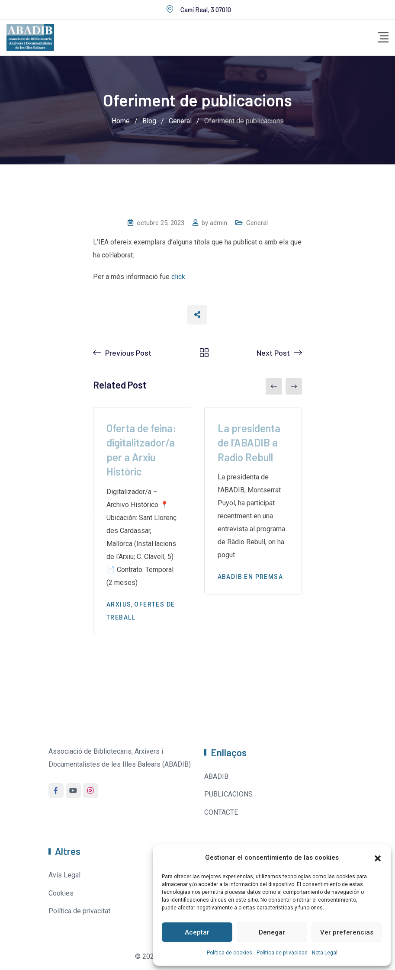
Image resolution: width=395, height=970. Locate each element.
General (257, 223)
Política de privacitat (79, 911)
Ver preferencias (346, 932)
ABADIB (216, 776)
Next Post (273, 352)
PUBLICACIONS (228, 794)
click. (178, 277)
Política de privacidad (282, 953)
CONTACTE (221, 812)
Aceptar (197, 932)
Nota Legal (324, 953)
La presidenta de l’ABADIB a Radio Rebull (249, 442)
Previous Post (128, 352)
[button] (377, 857)
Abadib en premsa (250, 576)
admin (218, 223)
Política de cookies (229, 953)
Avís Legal (64, 875)
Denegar (272, 932)
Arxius (118, 604)
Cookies (61, 893)
